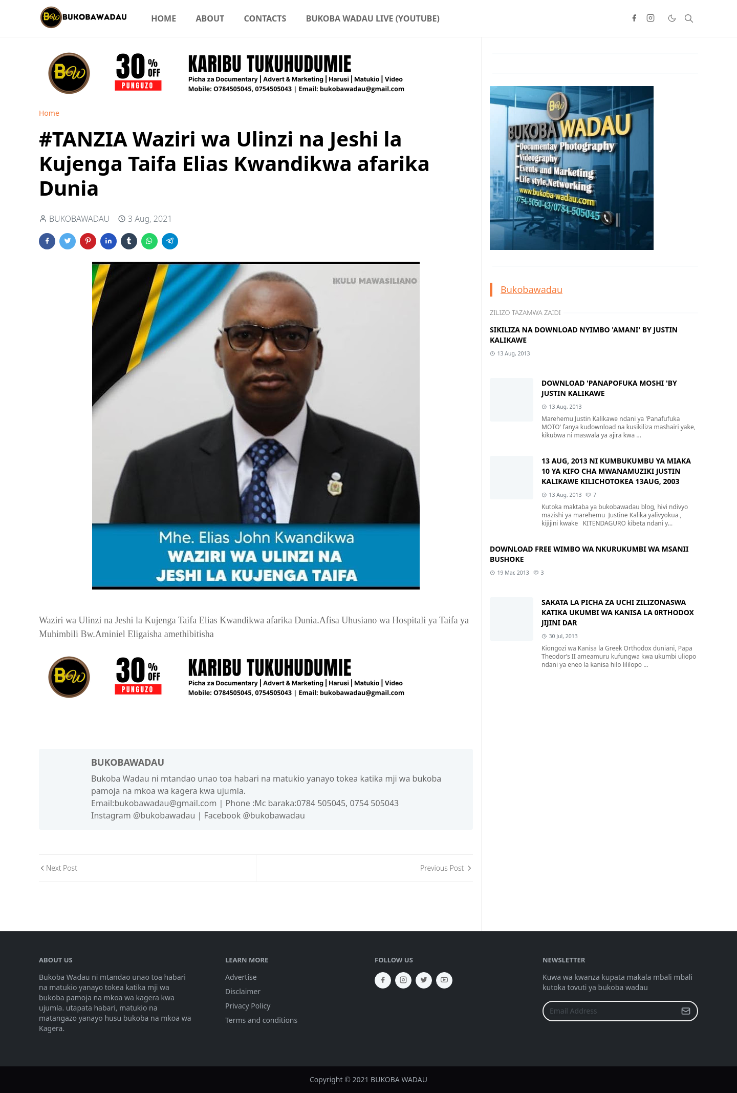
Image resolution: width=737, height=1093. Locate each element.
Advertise (241, 977)
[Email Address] (609, 1011)
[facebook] (634, 18)
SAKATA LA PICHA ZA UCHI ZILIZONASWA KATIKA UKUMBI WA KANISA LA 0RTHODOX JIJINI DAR (617, 612)
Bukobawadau (531, 289)
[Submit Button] (686, 1011)
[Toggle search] (689, 18)
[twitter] (424, 980)
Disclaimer (243, 991)
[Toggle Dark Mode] (671, 18)
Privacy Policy (247, 1006)
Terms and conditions (261, 1020)
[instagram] (650, 18)
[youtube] (444, 980)
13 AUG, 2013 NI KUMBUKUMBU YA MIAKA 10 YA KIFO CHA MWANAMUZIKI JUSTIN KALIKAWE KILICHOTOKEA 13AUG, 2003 (616, 471)
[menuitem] (163, 18)
